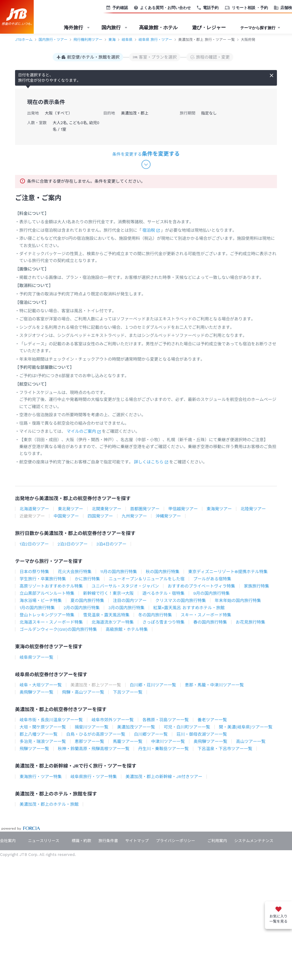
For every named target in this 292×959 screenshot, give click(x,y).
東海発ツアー (219, 509)
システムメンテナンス (253, 840)
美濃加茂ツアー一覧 (136, 727)
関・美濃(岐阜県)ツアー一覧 (245, 727)
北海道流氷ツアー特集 (113, 622)
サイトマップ (137, 840)
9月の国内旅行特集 (211, 593)
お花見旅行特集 (250, 622)
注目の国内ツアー (130, 600)
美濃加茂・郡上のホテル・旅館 (49, 804)
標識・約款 (81, 840)
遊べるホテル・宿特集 (163, 593)
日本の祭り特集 (34, 572)
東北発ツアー (70, 509)
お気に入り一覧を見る (278, 919)
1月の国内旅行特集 (37, 608)
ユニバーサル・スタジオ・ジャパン (125, 586)
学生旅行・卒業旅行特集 (43, 579)
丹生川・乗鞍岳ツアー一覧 (163, 749)
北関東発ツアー (106, 509)
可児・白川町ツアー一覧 (187, 727)
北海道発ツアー (34, 509)
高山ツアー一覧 (251, 741)
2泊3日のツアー (72, 544)
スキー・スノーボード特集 (206, 615)
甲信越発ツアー (183, 509)
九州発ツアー (134, 516)
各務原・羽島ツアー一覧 (165, 720)
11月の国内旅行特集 (118, 572)
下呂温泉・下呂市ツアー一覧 (224, 749)
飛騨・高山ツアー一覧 (83, 692)
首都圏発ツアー (145, 509)
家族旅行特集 (256, 586)
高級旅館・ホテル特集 (127, 629)
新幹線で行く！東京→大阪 (108, 593)
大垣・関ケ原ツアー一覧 (43, 727)
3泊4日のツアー (111, 544)
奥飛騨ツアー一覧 (36, 692)
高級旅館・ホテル (158, 27)
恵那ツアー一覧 (89, 741)
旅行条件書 (108, 840)
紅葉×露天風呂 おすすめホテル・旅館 (189, 608)
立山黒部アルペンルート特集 (47, 593)
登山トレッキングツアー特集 (47, 615)
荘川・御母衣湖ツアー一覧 (201, 734)
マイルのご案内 (81, 431)
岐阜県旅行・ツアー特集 (93, 776)
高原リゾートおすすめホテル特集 (51, 586)
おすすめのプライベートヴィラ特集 (201, 586)
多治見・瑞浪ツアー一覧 (43, 741)
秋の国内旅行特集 (162, 572)
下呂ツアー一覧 (127, 692)
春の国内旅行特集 (210, 622)
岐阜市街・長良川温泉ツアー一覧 (51, 720)
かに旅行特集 (87, 579)
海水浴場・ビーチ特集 (41, 600)
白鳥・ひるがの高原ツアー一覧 (95, 734)
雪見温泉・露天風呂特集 (106, 615)
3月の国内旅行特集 (126, 608)
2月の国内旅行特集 (82, 608)
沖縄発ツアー (168, 516)
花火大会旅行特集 (75, 572)
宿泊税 (148, 230)
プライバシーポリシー (175, 840)
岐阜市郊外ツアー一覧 (113, 720)
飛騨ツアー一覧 (34, 749)
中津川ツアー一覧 (168, 741)
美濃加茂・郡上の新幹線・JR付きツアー (164, 776)
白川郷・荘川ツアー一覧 (153, 685)
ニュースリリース (43, 840)
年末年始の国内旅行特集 (238, 600)
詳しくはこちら (148, 462)
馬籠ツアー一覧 (127, 741)
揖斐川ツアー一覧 (91, 727)
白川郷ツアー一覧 (151, 734)
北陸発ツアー (253, 509)
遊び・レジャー (209, 27)
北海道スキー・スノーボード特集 (51, 622)
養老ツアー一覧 (212, 720)
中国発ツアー (66, 516)
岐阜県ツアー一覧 (36, 657)
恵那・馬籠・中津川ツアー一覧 (214, 685)
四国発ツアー (100, 516)
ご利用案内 (217, 840)
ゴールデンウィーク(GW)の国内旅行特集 (58, 629)
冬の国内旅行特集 (155, 615)
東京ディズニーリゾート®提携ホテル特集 (228, 572)
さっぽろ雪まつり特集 (163, 622)
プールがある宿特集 (212, 579)
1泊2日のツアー (34, 544)
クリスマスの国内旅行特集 (180, 600)
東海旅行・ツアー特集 (41, 776)
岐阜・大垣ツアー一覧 (41, 685)
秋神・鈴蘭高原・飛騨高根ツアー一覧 (93, 749)
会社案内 (8, 840)
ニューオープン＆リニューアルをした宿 (147, 579)
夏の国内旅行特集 (87, 600)
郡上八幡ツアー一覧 (38, 734)
